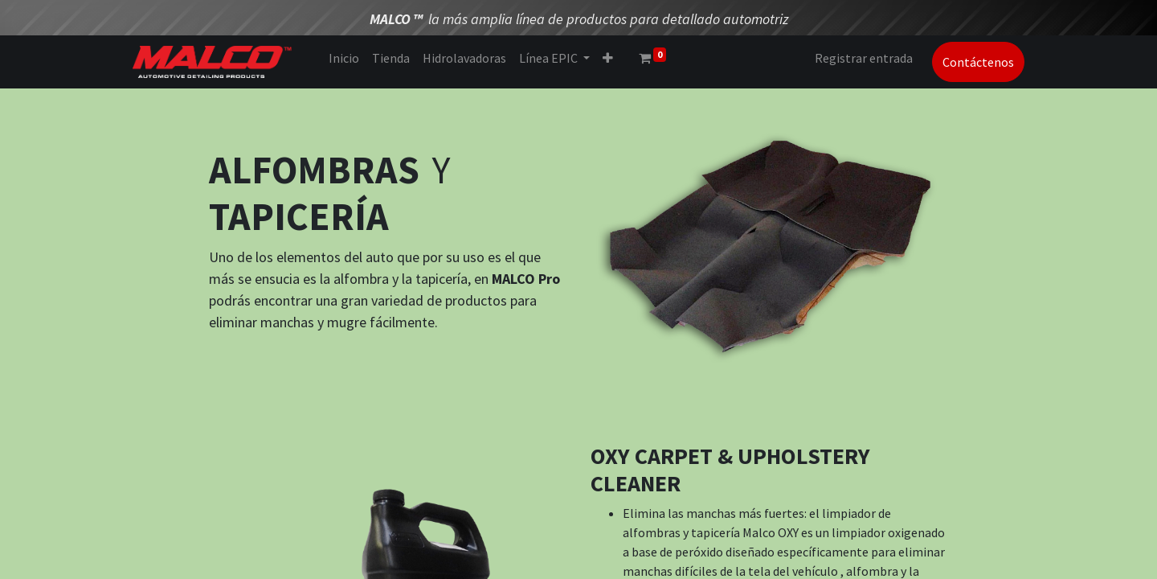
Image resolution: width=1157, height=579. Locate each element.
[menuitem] (344, 58)
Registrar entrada (864, 58)
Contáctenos (978, 62)
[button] (607, 58)
